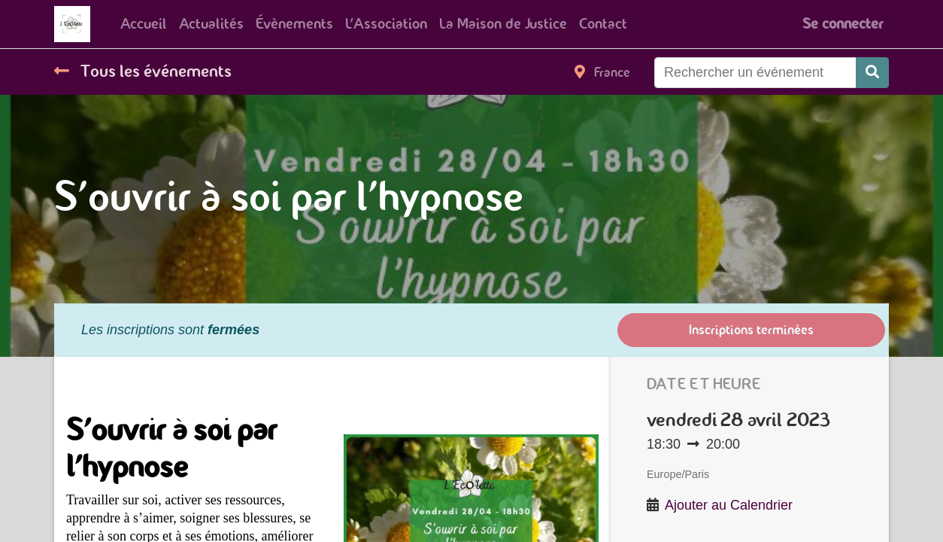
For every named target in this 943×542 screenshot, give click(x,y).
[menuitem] (143, 24)
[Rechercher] (872, 72)
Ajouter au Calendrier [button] (729, 505)
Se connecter (842, 23)
